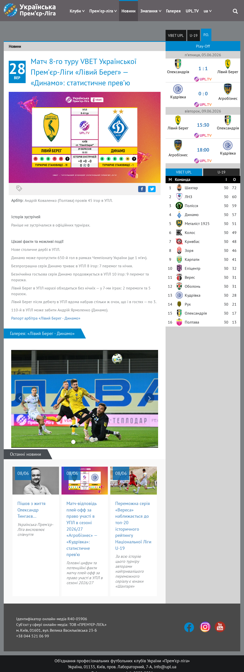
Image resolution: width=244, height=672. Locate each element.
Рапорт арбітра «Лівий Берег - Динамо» (45, 318)
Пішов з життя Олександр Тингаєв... (31, 510)
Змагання (149, 11)
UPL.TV (192, 11)
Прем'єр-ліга (101, 11)
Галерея (173, 11)
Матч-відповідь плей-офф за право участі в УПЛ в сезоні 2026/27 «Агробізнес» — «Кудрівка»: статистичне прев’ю (81, 529)
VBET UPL (176, 35)
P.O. (206, 34)
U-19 (193, 35)
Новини (128, 11)
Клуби (75, 11)
